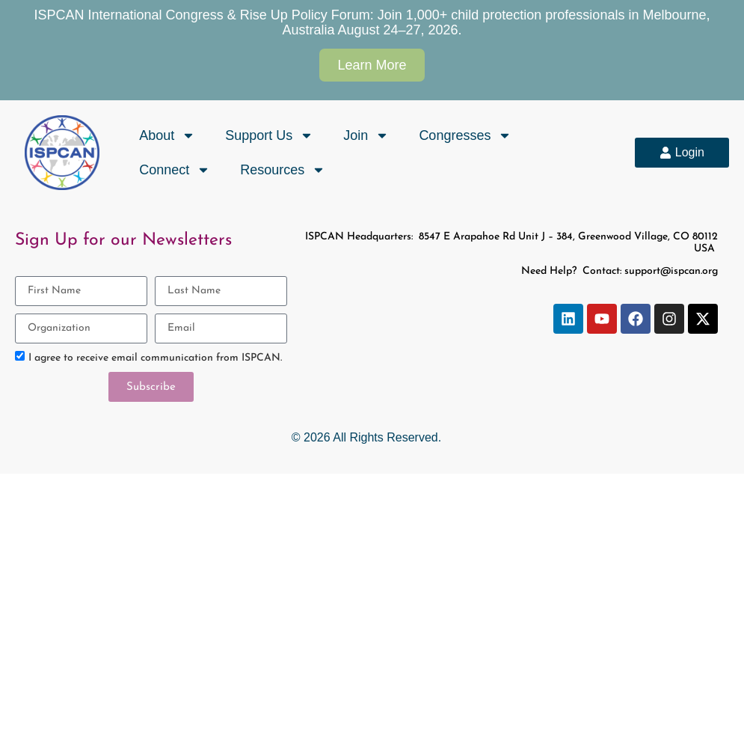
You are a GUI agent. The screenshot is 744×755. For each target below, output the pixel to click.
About (167, 135)
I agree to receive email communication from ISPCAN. (155, 358)
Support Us (269, 135)
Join (366, 135)
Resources (282, 170)
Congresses (465, 135)
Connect (174, 170)
